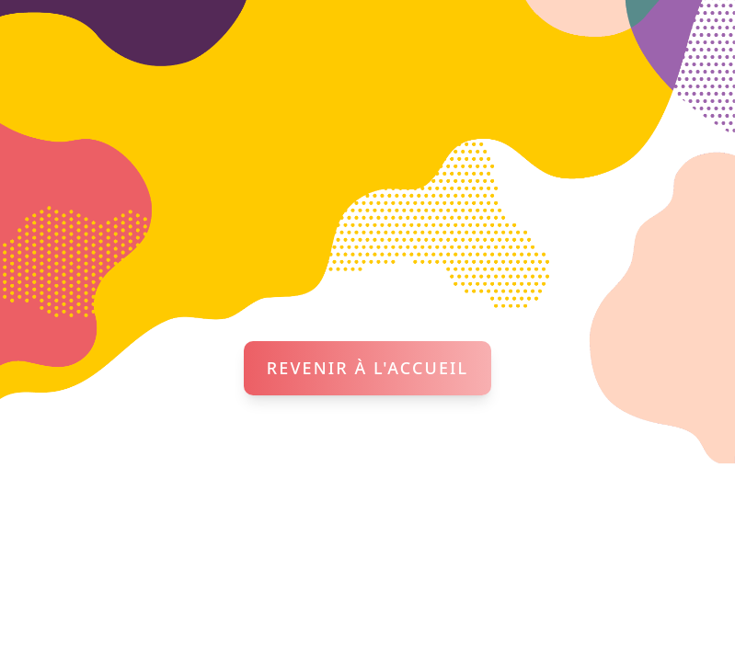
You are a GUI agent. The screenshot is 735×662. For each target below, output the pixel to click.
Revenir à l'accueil (367, 368)
